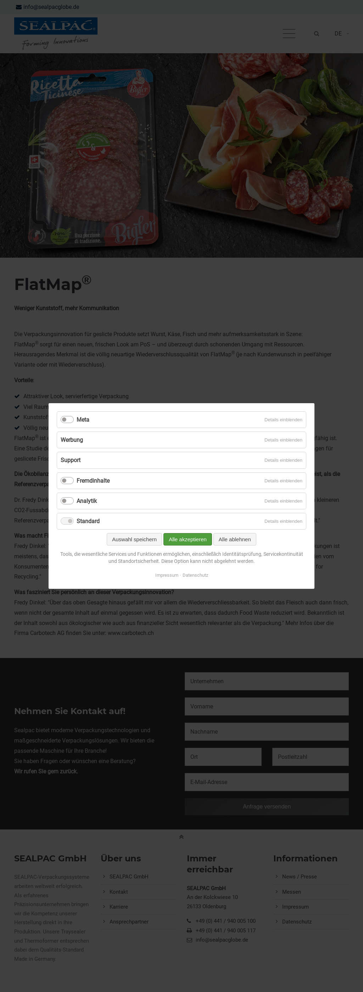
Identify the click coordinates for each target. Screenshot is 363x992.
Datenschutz (195, 575)
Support (70, 460)
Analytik (87, 501)
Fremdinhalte (93, 480)
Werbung (72, 440)
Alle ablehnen (235, 539)
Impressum (166, 575)
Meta (83, 419)
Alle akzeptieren (188, 539)
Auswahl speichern (134, 539)
